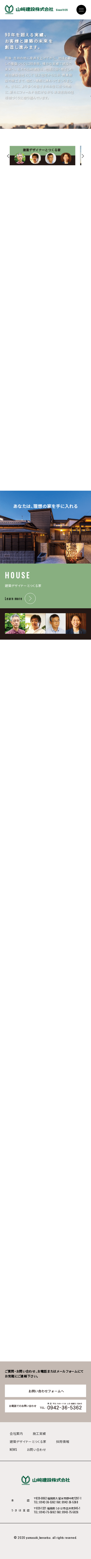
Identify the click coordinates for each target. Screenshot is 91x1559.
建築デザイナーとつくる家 (28, 1441)
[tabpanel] (45, 155)
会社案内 (16, 1433)
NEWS (13, 1449)
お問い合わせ (36, 1449)
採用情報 (62, 1441)
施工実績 (39, 1433)
